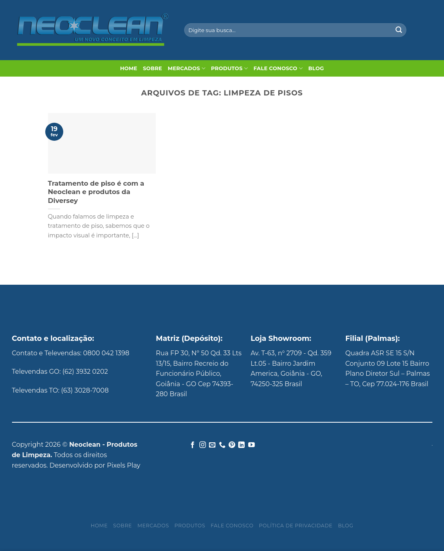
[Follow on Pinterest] (232, 445)
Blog (316, 68)
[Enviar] (399, 30)
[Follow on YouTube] (251, 445)
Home (128, 68)
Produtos (229, 68)
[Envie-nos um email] (212, 445)
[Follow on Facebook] (192, 445)
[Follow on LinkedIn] (241, 445)
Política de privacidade (296, 526)
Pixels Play (124, 465)
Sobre (152, 68)
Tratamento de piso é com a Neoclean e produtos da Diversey (96, 192)
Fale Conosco (278, 68)
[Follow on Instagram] (202, 445)
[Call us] (222, 445)
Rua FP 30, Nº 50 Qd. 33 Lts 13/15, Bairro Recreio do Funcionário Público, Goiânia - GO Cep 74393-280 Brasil (198, 373)
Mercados (186, 68)
